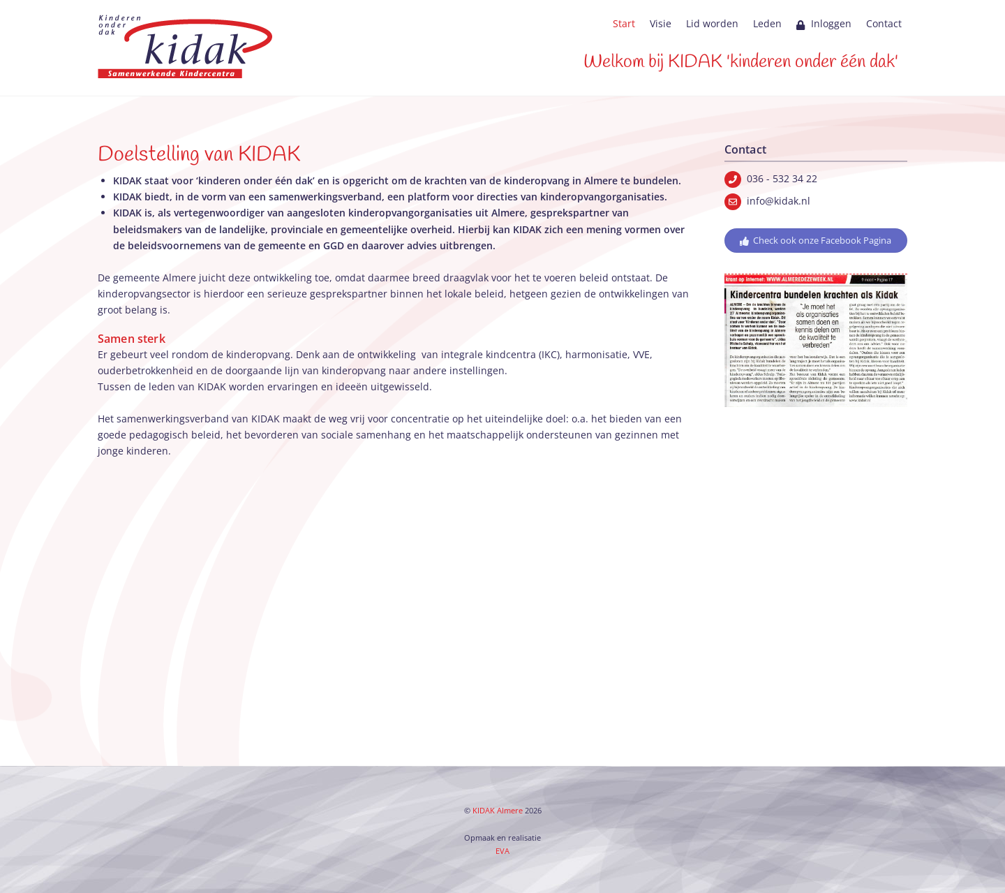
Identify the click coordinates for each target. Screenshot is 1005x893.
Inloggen (823, 23)
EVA (502, 851)
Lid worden (712, 23)
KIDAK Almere (497, 810)
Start (624, 23)
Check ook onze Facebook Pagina (815, 240)
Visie (660, 23)
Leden (767, 23)
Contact (884, 23)
